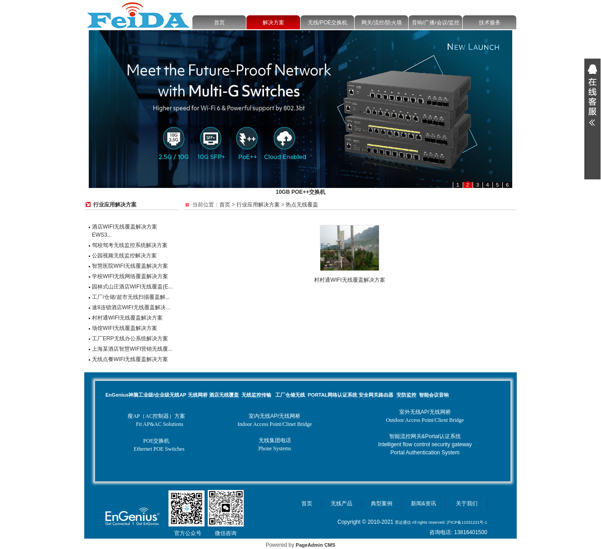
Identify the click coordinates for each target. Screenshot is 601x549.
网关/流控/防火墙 (381, 22)
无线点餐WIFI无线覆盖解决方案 (130, 359)
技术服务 (490, 22)
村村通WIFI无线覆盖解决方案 (127, 318)
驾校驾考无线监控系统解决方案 (130, 245)
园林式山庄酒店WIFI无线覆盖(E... (132, 287)
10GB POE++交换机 (300, 192)
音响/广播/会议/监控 (436, 22)
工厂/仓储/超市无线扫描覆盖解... (131, 297)
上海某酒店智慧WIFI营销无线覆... (132, 349)
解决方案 (273, 22)
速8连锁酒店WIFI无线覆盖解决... (131, 307)
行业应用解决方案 (258, 204)
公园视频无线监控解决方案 (124, 255)
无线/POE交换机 (328, 22)
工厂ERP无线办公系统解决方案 (130, 338)
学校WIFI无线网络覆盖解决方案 (130, 276)
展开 (592, 95)
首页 (219, 22)
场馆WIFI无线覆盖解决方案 (124, 328)
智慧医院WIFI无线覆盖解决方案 (130, 266)
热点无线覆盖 (302, 204)
